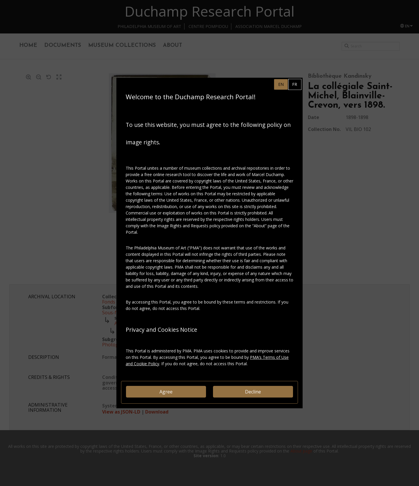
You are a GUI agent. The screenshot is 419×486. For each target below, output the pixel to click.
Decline (253, 392)
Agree (166, 392)
